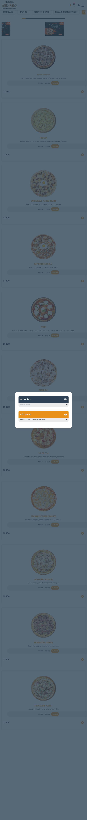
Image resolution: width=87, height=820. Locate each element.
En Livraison (25, 399)
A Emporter (25, 414)
